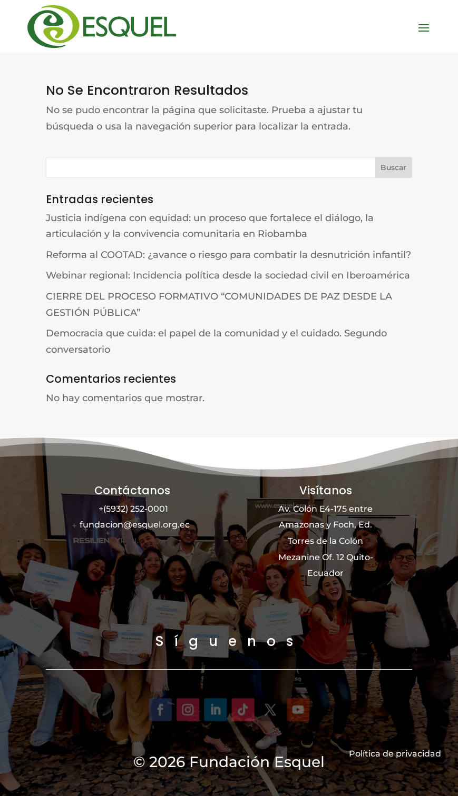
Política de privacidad (395, 754)
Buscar (393, 167)
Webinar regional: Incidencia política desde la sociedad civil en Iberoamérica (228, 275)
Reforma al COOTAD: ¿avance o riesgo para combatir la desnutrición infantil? (228, 254)
